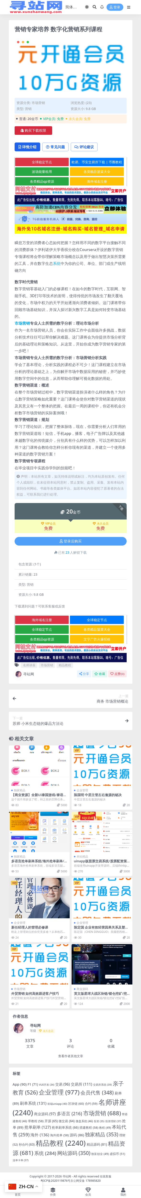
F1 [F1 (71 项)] (33, 1084)
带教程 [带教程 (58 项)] (36, 1121)
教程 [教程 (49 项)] (105, 1128)
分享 (84, 674)
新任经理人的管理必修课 (29, 927)
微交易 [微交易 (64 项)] (66, 1121)
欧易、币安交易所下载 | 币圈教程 (97, 162)
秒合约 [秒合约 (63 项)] (27, 1145)
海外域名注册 (97, 181)
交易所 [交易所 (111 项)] (81, 1084)
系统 (57, 263)
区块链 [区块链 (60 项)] (76, 1104)
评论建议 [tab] (86, 147)
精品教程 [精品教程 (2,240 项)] (61, 1143)
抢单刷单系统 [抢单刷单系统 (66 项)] (65, 1127)
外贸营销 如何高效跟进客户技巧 (35, 993)
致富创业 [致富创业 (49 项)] (100, 1154)
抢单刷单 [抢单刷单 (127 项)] (37, 1127)
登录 (115, 7)
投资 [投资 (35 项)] (99, 1121)
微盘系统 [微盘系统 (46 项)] (84, 1121)
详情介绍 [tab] (28, 147)
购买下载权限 (33, 130)
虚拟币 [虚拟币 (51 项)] (117, 1154)
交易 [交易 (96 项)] (62, 1084)
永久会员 (100, 523)
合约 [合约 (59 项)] (91, 1104)
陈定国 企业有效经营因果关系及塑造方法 (101, 929)
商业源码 (82, 989)
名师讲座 (29, 665)
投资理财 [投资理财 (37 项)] (113, 1121)
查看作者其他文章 (70, 1056)
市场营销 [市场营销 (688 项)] (102, 1113)
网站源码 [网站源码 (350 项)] (73, 1153)
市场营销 (38, 102)
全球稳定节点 (42, 162)
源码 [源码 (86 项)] (77, 1135)
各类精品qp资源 (42, 181)
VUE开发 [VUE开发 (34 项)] (46, 1085)
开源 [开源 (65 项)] (51, 1121)
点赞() (117, 674)
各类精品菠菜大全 (97, 172)
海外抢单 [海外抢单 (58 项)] (59, 1135)
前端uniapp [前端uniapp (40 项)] (57, 1104)
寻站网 (24, 674)
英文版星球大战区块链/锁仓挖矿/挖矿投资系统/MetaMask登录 (100, 995)
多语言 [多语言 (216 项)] (69, 1114)
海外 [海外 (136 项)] (39, 1135)
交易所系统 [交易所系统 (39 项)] (102, 1085)
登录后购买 (71, 541)
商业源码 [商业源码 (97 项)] (45, 1114)
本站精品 (82, 857)
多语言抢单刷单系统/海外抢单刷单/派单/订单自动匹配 (37, 863)
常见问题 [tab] (56, 147)
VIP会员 (48, 523)
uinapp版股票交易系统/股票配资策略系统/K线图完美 (100, 863)
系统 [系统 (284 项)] (45, 1153)
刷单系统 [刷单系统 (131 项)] (33, 1103)
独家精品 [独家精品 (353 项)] (101, 1134)
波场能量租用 (42, 172)
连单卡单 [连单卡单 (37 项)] (20, 1160)
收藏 (99, 674)
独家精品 (19, 790)
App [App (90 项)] (20, 1084)
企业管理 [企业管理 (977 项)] (59, 1092)
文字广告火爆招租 (97, 639)
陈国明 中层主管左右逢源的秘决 (98, 795)
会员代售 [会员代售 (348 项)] (97, 1092)
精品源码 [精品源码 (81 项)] (97, 1144)
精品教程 (65, 665)
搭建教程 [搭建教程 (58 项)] (88, 1128)
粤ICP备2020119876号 (55, 1181)
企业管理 (82, 790)
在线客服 (105, 1177)
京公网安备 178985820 (85, 1181)
